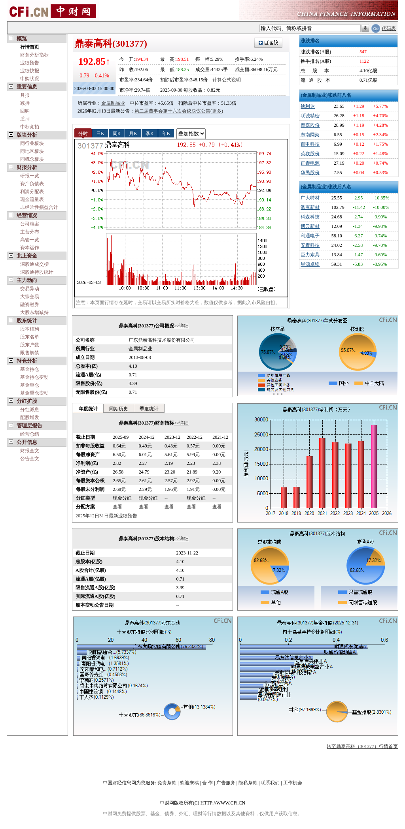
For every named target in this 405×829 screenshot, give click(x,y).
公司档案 (29, 224)
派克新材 (310, 207)
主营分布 (29, 232)
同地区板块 (32, 151)
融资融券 (29, 304)
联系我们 (270, 783)
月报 (25, 95)
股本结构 (29, 329)
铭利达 (308, 106)
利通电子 (310, 236)
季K (150, 133)
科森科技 (310, 217)
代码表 (389, 28)
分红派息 (29, 409)
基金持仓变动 (34, 377)
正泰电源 (310, 163)
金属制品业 (113, 103)
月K (133, 133)
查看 (117, 506)
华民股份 (310, 172)
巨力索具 (310, 255)
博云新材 (310, 226)
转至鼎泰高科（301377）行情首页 (362, 746)
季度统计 (149, 409)
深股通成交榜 (34, 264)
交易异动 (29, 288)
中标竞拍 (29, 127)
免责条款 (166, 783)
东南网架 (310, 134)
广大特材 (310, 198)
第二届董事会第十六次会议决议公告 (172, 111)
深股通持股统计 (36, 272)
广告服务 (225, 783)
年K (166, 133)
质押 (25, 119)
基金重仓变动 (34, 393)
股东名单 (29, 337)
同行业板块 (32, 143)
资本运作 (29, 247)
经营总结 (29, 434)
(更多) (216, 111)
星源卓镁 (310, 264)
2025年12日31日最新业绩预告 (106, 516)
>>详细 (181, 326)
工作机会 (292, 783)
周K (117, 133)
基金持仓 (29, 369)
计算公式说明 (226, 80)
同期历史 (118, 409)
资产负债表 (32, 183)
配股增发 (29, 417)
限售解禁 (29, 352)
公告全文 (29, 458)
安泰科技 (310, 245)
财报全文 (29, 450)
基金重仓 (29, 385)
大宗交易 (29, 296)
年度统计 (88, 409)
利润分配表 (32, 191)
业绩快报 (29, 70)
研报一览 (29, 176)
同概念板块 (32, 159)
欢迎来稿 (189, 783)
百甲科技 (310, 144)
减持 (25, 103)
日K (100, 133)
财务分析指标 (34, 55)
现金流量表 (32, 199)
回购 (25, 111)
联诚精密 (310, 115)
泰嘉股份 (310, 125)
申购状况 (29, 78)
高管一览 (29, 239)
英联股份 (310, 153)
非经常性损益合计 (39, 207)
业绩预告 (29, 63)
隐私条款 (247, 783)
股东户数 (29, 345)
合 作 (207, 783)
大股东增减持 (34, 312)
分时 (83, 133)
